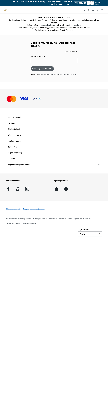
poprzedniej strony (48, 25)
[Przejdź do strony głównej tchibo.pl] (5, 9)
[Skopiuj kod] (90, 3)
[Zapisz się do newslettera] (42, 68)
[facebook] (8, 190)
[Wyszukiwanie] (83, 9)
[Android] (65, 190)
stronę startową (74, 25)
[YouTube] (17, 190)
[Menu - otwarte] (102, 9)
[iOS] (56, 190)
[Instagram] (27, 190)
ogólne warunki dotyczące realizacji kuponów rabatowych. (58, 74)
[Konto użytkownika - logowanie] (93, 9)
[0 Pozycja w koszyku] (97, 9)
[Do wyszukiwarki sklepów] (88, 9)
